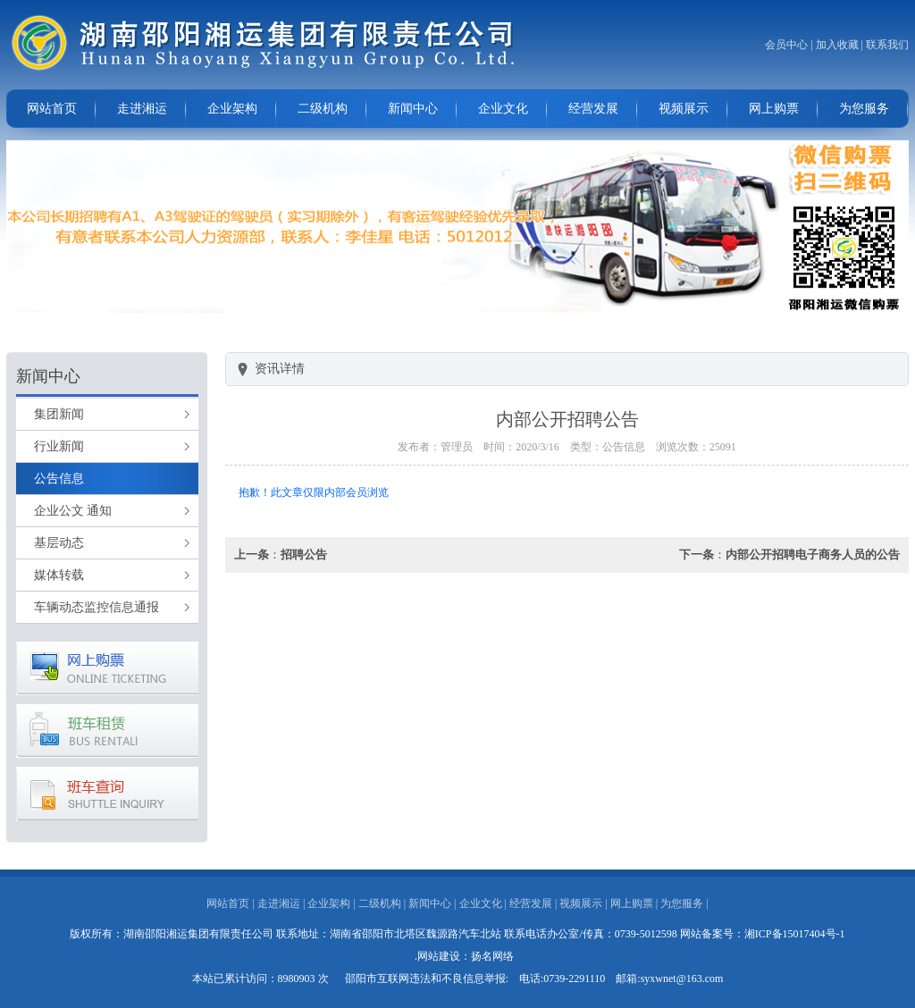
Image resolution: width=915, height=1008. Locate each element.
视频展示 (684, 108)
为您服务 (864, 108)
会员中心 (786, 44)
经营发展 (593, 108)
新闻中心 (413, 108)
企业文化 (503, 108)
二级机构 (323, 108)
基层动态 (59, 543)
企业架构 (232, 108)
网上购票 (774, 108)
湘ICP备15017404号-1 (794, 934)
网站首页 (52, 108)
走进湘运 (142, 108)
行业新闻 (59, 446)
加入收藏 (837, 44)
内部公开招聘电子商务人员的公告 (813, 554)
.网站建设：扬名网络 (464, 956)
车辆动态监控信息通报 (96, 607)
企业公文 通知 (73, 510)
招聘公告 (304, 554)
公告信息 (59, 478)
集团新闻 (59, 414)
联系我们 (887, 44)
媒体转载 (59, 575)
